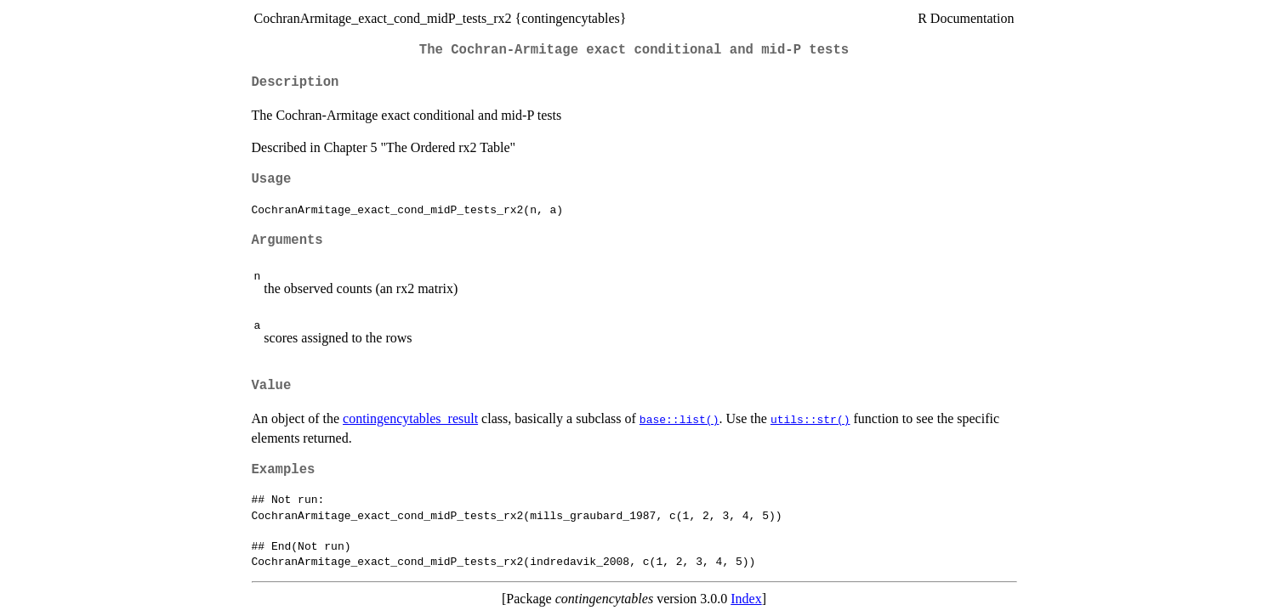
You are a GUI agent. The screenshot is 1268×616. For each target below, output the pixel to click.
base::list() (679, 419)
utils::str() (810, 419)
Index (746, 598)
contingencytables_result (410, 418)
